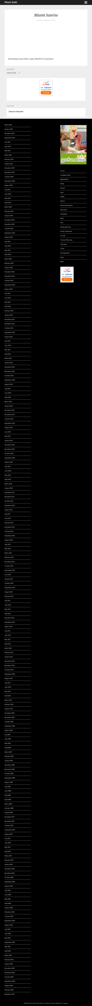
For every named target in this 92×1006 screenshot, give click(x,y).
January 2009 (9, 760)
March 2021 (8, 358)
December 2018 (9, 445)
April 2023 (8, 254)
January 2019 (9, 440)
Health (62, 196)
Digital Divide (64, 179)
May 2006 (8, 899)
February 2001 (9, 959)
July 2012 (7, 600)
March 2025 (8, 155)
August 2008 (9, 782)
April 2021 (8, 354)
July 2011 (7, 631)
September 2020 (10, 380)
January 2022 (9, 315)
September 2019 (10, 423)
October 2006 (9, 877)
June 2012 (8, 605)
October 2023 (9, 228)
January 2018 (9, 488)
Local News (63, 214)
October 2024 (9, 176)
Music (62, 218)
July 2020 (7, 388)
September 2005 (10, 920)
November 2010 (9, 665)
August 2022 (9, 289)
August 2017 (9, 510)
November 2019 (9, 414)
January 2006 (9, 908)
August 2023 (9, 237)
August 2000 (9, 985)
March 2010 (8, 700)
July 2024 (7, 189)
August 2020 (9, 384)
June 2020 (8, 393)
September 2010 (10, 674)
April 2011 (8, 644)
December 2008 (9, 765)
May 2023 (8, 250)
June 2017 (8, 518)
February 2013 (9, 596)
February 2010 (9, 704)
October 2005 (9, 916)
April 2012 (8, 613)
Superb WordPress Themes (59, 1003)
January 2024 (9, 215)
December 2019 (9, 410)
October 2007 (9, 825)
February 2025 (9, 159)
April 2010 (8, 696)
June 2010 (8, 687)
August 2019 (9, 427)
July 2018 (7, 466)
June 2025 (8, 146)
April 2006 (8, 903)
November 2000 (9, 972)
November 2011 (9, 618)
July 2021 (7, 341)
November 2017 (9, 497)
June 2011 (8, 635)
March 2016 (8, 553)
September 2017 (10, 505)
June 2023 (8, 246)
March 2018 (8, 484)
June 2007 (8, 843)
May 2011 (8, 639)
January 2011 (9, 657)
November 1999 (9, 994)
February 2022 (9, 311)
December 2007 (9, 817)
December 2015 (9, 561)
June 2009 (8, 739)
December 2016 (9, 527)
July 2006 (7, 890)
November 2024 (9, 172)
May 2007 (8, 847)
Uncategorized (64, 253)
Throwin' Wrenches (66, 240)
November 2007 (9, 821)
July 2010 (7, 683)
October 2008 (9, 773)
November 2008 (9, 769)
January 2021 (9, 362)
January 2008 (9, 812)
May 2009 (8, 743)
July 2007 (7, 838)
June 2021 (8, 345)
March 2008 (8, 804)
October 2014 (9, 583)
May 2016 (8, 548)
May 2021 (8, 349)
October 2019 (9, 419)
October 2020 (9, 375)
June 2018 (8, 471)
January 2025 (9, 164)
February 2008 (9, 808)
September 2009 (10, 726)
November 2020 (9, 371)
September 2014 (10, 587)
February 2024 (9, 211)
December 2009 (9, 713)
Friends (62, 188)
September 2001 (10, 942)
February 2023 (9, 263)
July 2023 (7, 241)
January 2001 (9, 964)
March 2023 (8, 259)
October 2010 (9, 670)
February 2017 (9, 523)
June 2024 (8, 194)
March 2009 (8, 752)
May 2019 (8, 436)
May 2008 (8, 795)
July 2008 (7, 786)
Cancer (62, 171)
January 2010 (9, 708)
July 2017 (7, 514)
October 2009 (9, 721)
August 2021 (9, 337)
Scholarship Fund (65, 227)
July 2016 (7, 544)
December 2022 (9, 272)
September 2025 (10, 138)
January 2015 (9, 579)
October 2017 (9, 501)
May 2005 (8, 938)
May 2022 (8, 302)
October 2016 (9, 531)
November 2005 (9, 912)
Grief (61, 192)
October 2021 (9, 328)
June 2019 (8, 432)
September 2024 (10, 181)
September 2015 (10, 570)
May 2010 (8, 691)
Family (62, 183)
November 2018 (9, 449)
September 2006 (10, 882)
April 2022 (8, 306)
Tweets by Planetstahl (16, 111)
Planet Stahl (11, 2)
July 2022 (7, 293)
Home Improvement (66, 205)
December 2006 (9, 869)
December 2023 (9, 220)
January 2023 (9, 267)
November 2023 (9, 224)
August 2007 (9, 834)
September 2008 (10, 778)
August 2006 (9, 886)
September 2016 (10, 535)
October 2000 (9, 977)
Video (62, 257)
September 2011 (10, 622)
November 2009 (9, 717)
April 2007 (8, 851)
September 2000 (10, 981)
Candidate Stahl (65, 175)
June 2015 (8, 574)
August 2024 (9, 185)
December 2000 (9, 968)
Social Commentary (66, 231)
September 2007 (10, 830)
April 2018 (8, 479)
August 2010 (9, 678)
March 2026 (8, 125)
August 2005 (9, 925)
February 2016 (9, 557)
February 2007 (9, 860)
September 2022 (10, 285)
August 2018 (9, 462)
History (62, 201)
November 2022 (9, 276)
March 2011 (8, 648)
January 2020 (9, 406)
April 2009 (8, 747)
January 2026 (9, 129)
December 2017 (9, 492)
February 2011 (9, 652)
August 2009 (9, 730)
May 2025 (8, 150)
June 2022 (8, 298)
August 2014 (9, 592)
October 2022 (9, 280)
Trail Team (63, 244)
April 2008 (8, 799)
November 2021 (9, 323)
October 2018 (9, 453)
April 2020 (8, 397)
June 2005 (8, 933)
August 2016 (9, 540)
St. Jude (62, 235)
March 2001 (8, 955)
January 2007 (9, 864)
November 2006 (9, 873)
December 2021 (9, 319)
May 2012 (8, 609)
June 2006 (8, 894)
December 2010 (9, 661)
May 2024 (8, 198)
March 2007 (8, 856)
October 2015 (9, 566)
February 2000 (9, 990)
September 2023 (10, 233)
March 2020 (8, 401)
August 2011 (9, 626)
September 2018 (10, 458)
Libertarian (63, 209)
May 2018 (8, 475)
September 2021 (10, 332)
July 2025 (7, 142)
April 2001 (8, 951)
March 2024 (8, 207)
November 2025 (9, 133)
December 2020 (9, 367)
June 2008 (8, 791)
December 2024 (9, 168)
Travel (62, 248)
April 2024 (8, 202)
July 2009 (7, 734)
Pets (61, 222)
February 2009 (9, 756)
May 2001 (8, 946)
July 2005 (7, 929)
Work (62, 261)
